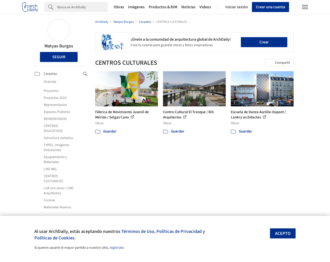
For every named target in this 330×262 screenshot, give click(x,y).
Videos (205, 7)
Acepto (283, 233)
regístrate (116, 247)
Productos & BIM (163, 7)
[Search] (82, 7)
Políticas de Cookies (54, 238)
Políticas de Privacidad (179, 231)
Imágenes (136, 7)
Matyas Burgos (58, 46)
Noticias (188, 7)
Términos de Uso (137, 231)
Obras (119, 7)
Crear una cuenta (270, 7)
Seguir (58, 57)
